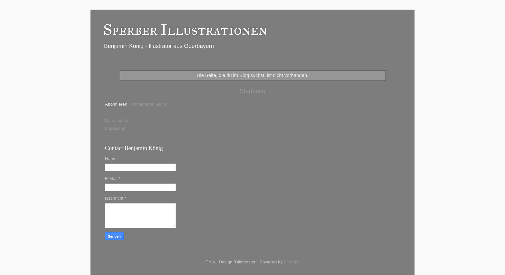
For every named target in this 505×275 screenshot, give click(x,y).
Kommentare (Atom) (148, 104)
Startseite (252, 91)
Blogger (291, 262)
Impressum (116, 128)
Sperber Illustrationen (185, 29)
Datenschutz (117, 120)
